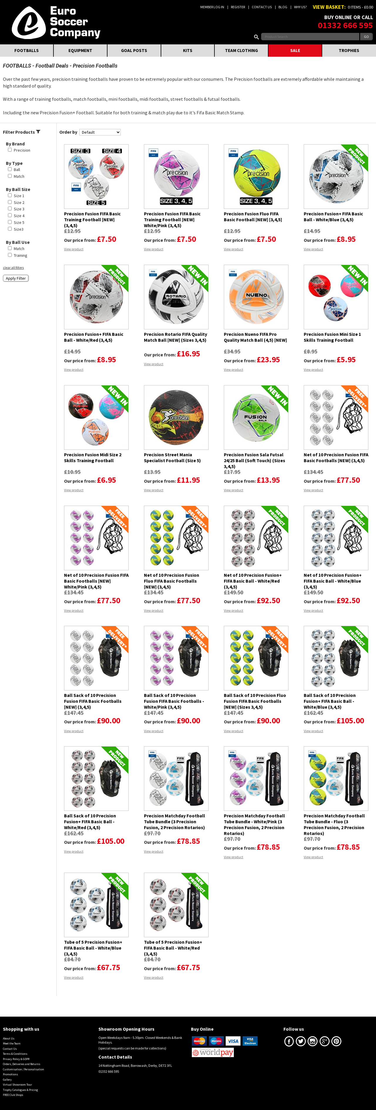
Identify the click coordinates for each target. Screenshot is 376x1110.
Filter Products (22, 132)
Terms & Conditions (15, 1054)
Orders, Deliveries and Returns (21, 1064)
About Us (8, 1038)
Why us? (300, 7)
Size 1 (19, 195)
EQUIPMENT (80, 50)
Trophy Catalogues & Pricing (20, 1090)
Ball (17, 169)
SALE (295, 50)
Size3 (19, 229)
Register (238, 7)
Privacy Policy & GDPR (16, 1059)
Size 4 (19, 215)
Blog (282, 7)
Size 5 (19, 222)
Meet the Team (12, 1043)
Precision (22, 150)
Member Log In (212, 7)
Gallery (7, 1080)
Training (20, 255)
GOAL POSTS (134, 50)
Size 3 (19, 209)
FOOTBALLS (26, 50)
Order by (68, 132)
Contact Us (262, 7)
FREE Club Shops (13, 1095)
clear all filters (13, 267)
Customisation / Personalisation (23, 1069)
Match (19, 176)
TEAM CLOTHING (241, 50)
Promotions (10, 1074)
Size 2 (19, 202)
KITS (187, 50)
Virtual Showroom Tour (17, 1084)
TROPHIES (349, 50)
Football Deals (52, 66)
